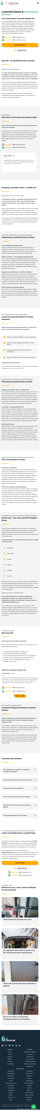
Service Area (20, 1068)
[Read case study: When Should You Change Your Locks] (20, 909)
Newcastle (11, 1071)
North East (11, 1097)
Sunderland (11, 1078)
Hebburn (9, 565)
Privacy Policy (4, 1106)
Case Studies (10, 1064)
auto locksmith (18, 283)
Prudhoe (9, 559)
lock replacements (29, 220)
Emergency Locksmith (30, 1052)
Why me (10, 1056)
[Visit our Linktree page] (13, 1045)
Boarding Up (30, 1066)
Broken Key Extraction (30, 1064)
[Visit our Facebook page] (2, 1045)
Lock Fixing (30, 1054)
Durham (29, 1078)
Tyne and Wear (29, 1095)
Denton (11, 1095)
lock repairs (11, 30)
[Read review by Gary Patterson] (20, 678)
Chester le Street (29, 1083)
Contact (10, 1061)
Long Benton (29, 1097)
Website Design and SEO (22, 1109)
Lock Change (5, 407)
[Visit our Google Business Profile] (16, 1045)
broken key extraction (30, 218)
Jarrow (11, 1080)
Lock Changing (30, 1059)
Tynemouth (11, 1088)
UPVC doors (20, 251)
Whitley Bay (10, 1076)
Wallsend (29, 1076)
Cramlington (10, 1090)
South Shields (29, 1073)
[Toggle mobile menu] (38, 3)
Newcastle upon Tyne (11, 1083)
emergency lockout (27, 28)
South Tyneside (29, 1092)
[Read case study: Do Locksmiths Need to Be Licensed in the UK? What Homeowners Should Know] (20, 942)
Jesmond (9, 576)
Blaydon (29, 1100)
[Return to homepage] (8, 1038)
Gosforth (9, 570)
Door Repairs (30, 1056)
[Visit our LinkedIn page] (10, 1045)
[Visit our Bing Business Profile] (20, 1045)
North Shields (10, 1073)
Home (10, 1052)
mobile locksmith (20, 532)
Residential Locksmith (12, 245)
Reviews (10, 1059)
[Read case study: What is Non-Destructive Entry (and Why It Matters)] (20, 975)
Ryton (10, 1100)
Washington (10, 553)
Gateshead (10, 548)
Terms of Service (11, 1106)
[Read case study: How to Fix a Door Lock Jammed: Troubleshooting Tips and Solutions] (20, 1008)
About (10, 1054)
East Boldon (11, 1085)
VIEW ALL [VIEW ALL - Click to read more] (20, 696)
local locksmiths (10, 76)
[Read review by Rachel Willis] (19, 159)
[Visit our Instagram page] (6, 1045)
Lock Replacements (30, 1061)
